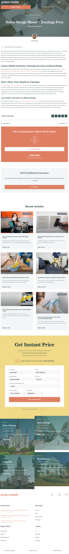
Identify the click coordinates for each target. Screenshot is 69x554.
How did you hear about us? (16, 384)
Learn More (6, 440)
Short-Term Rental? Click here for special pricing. (34, 353)
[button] (65, 2)
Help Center (4, 541)
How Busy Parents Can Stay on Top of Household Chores (15, 510)
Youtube (37, 538)
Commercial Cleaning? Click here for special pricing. (34, 356)
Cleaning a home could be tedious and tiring (13, 86)
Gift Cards (37, 520)
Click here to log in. (42, 409)
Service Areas (38, 517)
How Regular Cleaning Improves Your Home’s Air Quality (15, 516)
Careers (37, 511)
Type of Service (13, 391)
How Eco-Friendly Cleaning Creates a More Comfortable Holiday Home (49, 318)
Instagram (37, 541)
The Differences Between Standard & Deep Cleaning (51, 278)
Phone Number (13, 377)
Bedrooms (29, 391)
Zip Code (37, 377)
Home (2, 47)
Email (36, 370)
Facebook (37, 534)
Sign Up (3, 534)
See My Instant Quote (34, 400)
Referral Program (5, 538)
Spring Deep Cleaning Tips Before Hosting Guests (16, 278)
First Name (12, 370)
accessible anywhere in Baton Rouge (29, 102)
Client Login (4, 531)
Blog (36, 514)
